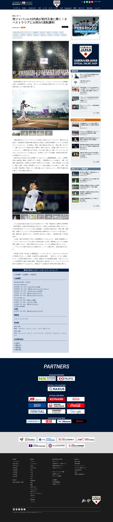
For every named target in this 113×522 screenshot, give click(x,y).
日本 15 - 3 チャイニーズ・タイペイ (38, 289)
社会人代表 (15, 463)
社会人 (32, 465)
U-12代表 (15, 474)
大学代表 (15, 467)
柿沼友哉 (15, 35)
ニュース (32, 497)
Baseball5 (32, 480)
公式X (76, 472)
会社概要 (55, 480)
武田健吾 (57, 35)
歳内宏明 (63, 35)
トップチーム (16, 461)
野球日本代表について (58, 465)
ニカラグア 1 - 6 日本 (34, 287)
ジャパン (32, 461)
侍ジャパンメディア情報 (58, 471)
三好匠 (61, 32)
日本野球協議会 (56, 482)
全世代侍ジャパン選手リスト (59, 463)
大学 (31, 470)
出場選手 (26, 274)
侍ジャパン (55, 461)
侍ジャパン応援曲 (57, 476)
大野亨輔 (22, 35)
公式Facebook (78, 470)
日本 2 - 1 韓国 (31, 300)
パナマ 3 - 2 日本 (32, 302)
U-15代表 (15, 472)
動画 (31, 484)
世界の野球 (77, 463)
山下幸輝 (55, 32)
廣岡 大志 (18, 345)
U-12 (31, 476)
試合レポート (33, 487)
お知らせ (32, 495)
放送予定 (33, 274)
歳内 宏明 (18, 349)
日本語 (95, 1)
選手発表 (32, 499)
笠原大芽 (42, 32)
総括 (31, 482)
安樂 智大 (18, 347)
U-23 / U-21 (15, 465)
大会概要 (18, 274)
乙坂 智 (17, 343)
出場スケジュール (57, 467)
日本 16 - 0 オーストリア (34, 293)
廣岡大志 (43, 35)
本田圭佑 (29, 35)
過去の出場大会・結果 (18, 482)
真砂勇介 (36, 35)
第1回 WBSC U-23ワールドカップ (22, 32)
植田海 (48, 32)
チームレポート (34, 489)
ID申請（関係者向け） (80, 474)
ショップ (32, 501)
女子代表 (15, 476)
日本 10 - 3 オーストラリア (35, 311)
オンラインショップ (79, 465)
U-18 (31, 472)
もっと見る (96, 113)
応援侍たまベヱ (56, 473)
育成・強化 (77, 461)
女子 (31, 478)
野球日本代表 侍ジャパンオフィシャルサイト (23, 3)
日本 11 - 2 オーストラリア (35, 295)
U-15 (31, 474)
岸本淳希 (50, 35)
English (99, 1)
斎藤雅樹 (35, 32)
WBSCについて (56, 484)
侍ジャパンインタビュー (36, 493)
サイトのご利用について (80, 467)
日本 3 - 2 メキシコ (32, 304)
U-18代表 (15, 470)
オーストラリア (17, 37)
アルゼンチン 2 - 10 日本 (35, 291)
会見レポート (33, 491)
